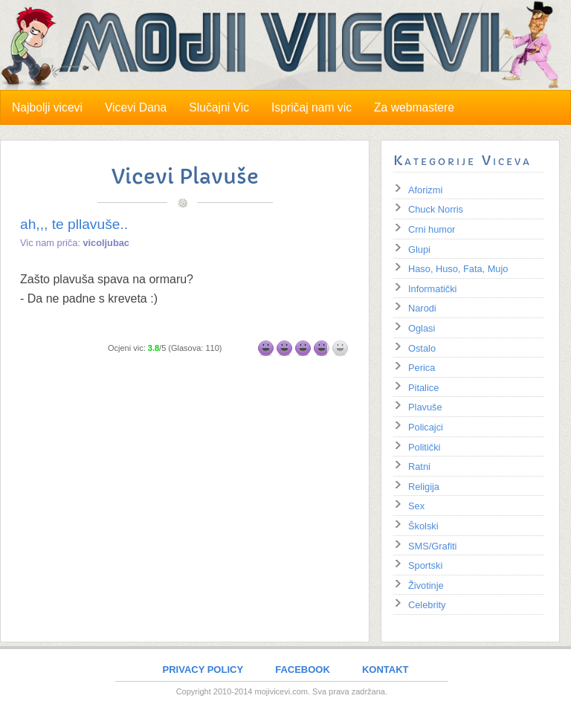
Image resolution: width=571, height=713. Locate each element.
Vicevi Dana (136, 107)
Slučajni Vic (219, 107)
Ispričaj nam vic (311, 107)
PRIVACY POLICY (203, 669)
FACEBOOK (302, 669)
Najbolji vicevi (47, 107)
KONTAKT (385, 669)
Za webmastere (414, 107)
